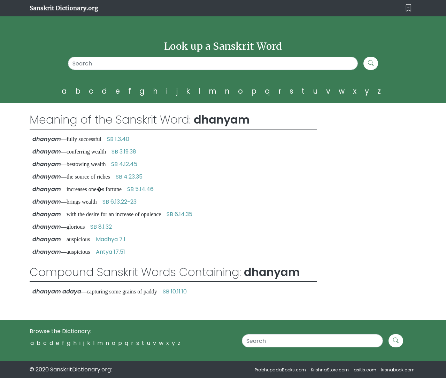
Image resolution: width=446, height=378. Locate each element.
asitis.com (365, 370)
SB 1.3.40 (118, 139)
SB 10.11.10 (175, 292)
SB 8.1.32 (101, 227)
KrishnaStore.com (330, 370)
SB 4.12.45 (124, 164)
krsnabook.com (398, 370)
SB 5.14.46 (140, 189)
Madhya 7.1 (110, 239)
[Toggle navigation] (408, 8)
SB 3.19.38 (124, 152)
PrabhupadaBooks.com (280, 370)
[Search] (213, 63)
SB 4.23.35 (129, 177)
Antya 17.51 (110, 252)
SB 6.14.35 (179, 214)
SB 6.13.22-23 (119, 202)
